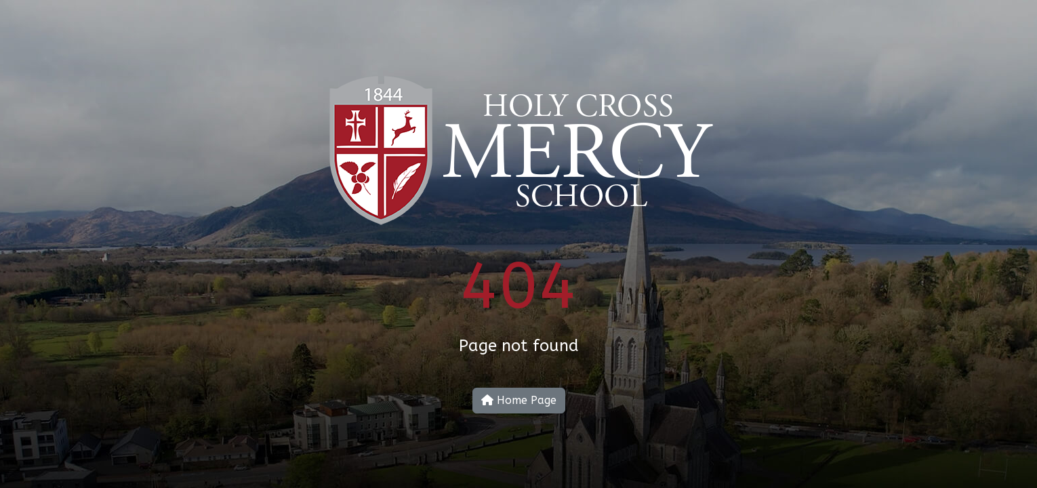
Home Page (518, 400)
